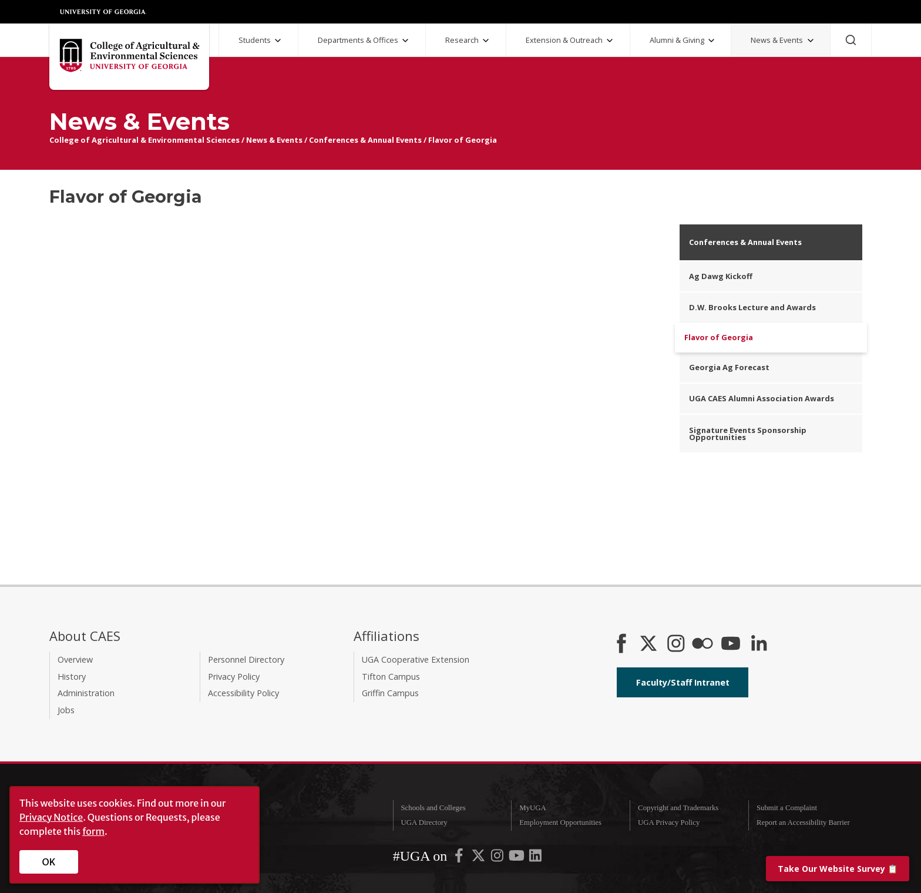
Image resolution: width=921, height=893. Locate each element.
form (93, 831)
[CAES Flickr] (702, 644)
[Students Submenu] (278, 40)
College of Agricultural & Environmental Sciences (144, 140)
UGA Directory (424, 822)
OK (49, 862)
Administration (86, 693)
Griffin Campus (390, 693)
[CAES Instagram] (676, 644)
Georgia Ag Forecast (729, 367)
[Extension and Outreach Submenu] (609, 40)
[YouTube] (731, 644)
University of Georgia (103, 11)
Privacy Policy (234, 676)
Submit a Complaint (787, 808)
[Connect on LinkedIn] (759, 644)
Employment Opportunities (560, 822)
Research (462, 40)
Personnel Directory (246, 659)
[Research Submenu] (485, 40)
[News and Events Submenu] (810, 40)
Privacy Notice (51, 817)
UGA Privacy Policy (669, 822)
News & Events (777, 40)
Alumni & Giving (677, 40)
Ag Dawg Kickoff (720, 276)
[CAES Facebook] (621, 644)
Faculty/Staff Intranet (683, 682)
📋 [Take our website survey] (838, 868)
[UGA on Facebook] (460, 858)
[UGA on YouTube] (517, 858)
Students (254, 40)
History (72, 676)
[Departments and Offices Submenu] (405, 40)
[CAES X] (650, 644)
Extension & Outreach (564, 40)
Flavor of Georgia (462, 140)
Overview (75, 659)
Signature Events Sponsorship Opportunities (747, 434)
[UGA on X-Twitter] (479, 858)
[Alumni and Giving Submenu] (711, 40)
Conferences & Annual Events (365, 140)
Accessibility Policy (243, 693)
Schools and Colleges (433, 808)
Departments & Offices (358, 40)
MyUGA (532, 808)
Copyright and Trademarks (678, 808)
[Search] (851, 40)
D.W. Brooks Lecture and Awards (752, 307)
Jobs (66, 710)
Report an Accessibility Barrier (803, 822)
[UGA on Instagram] (498, 858)
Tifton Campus (391, 676)
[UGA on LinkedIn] (535, 858)
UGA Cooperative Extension (415, 659)
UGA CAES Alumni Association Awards (761, 398)
